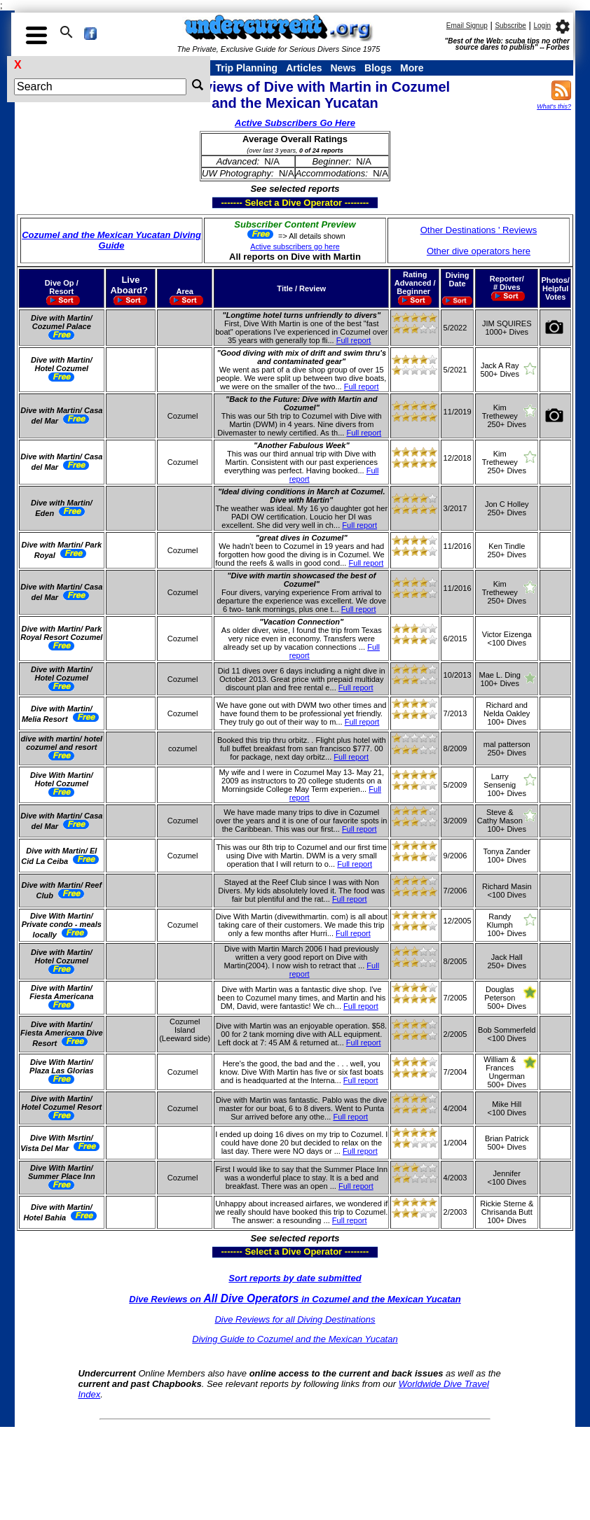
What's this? (554, 106)
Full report (353, 340)
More (411, 68)
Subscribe (510, 25)
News (344, 68)
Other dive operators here (478, 251)
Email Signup (467, 25)
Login (541, 25)
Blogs (378, 68)
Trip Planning (246, 68)
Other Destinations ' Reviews (478, 230)
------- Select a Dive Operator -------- (226, 202)
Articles (304, 68)
